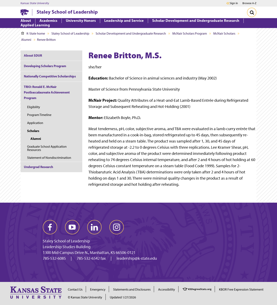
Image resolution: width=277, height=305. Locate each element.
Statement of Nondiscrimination (49, 158)
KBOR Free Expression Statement (241, 289)
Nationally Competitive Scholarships (50, 76)
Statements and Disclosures (132, 289)
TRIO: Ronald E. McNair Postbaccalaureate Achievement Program (47, 92)
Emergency (97, 289)
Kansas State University (35, 3)
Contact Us (75, 289)
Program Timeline (39, 115)
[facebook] (50, 227)
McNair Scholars (224, 33)
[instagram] (116, 227)
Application (35, 123)
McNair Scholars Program (189, 33)
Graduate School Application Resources (47, 148)
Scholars (33, 131)
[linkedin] (94, 227)
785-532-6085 (54, 258)
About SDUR (33, 55)
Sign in (234, 3)
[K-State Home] (25, 12)
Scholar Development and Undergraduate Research (131, 33)
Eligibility (33, 107)
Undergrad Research (38, 167)
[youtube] (72, 227)
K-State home (33, 33)
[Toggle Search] (251, 12)
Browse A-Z (249, 3)
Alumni (26, 40)
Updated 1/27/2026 (123, 297)
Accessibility (166, 289)
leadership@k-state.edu (137, 258)
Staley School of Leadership (67, 12)
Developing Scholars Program (45, 66)
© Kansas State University (85, 297)
